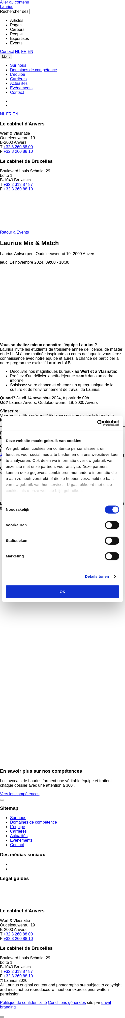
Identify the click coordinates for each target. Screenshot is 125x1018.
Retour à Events (14, 232)
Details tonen (97, 576)
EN (30, 51)
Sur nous (18, 65)
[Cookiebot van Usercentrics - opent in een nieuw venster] (97, 423)
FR (23, 51)
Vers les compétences (20, 794)
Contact (7, 51)
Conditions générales (67, 1002)
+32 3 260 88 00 (18, 147)
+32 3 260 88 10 (18, 151)
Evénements (21, 88)
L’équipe (17, 74)
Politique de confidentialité (23, 1002)
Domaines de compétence (33, 70)
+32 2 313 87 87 (18, 184)
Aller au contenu (14, 2)
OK (63, 592)
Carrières (18, 79)
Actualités (18, 83)
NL (17, 51)
